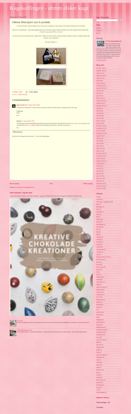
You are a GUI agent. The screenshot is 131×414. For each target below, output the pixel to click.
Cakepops (98, 237)
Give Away (20, 320)
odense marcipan (23, 94)
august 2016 (99, 78)
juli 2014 (98, 108)
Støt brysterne (100, 380)
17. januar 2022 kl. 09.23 (28, 121)
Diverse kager (100, 267)
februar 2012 (99, 178)
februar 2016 (99, 83)
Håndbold (98, 304)
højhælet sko (99, 299)
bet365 (71, 123)
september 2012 (100, 161)
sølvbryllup (99, 385)
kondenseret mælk (101, 329)
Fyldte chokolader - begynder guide (21, 192)
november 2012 (100, 156)
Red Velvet (99, 370)
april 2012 (99, 173)
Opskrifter (99, 30)
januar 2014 (99, 123)
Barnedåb (98, 212)
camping (98, 239)
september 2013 (100, 133)
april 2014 (99, 115)
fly (97, 272)
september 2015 (100, 88)
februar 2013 (99, 148)
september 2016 (100, 75)
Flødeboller (99, 277)
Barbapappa (99, 207)
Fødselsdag (99, 289)
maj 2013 (98, 141)
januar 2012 (99, 181)
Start (51, 183)
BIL (97, 217)
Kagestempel (99, 322)
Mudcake (98, 347)
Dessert (98, 262)
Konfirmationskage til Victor (24, 330)
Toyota (98, 387)
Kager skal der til (21, 105)
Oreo (97, 360)
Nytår (97, 352)
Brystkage (99, 227)
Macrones (98, 344)
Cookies (98, 244)
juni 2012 (98, 168)
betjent (98, 214)
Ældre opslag (88, 183)
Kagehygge (99, 319)
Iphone (98, 307)
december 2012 (100, 153)
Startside (98, 28)
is (17, 94)
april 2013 (99, 143)
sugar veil (98, 382)
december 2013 (100, 126)
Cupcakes (98, 252)
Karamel (98, 324)
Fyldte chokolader (101, 287)
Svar (18, 115)
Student (98, 377)
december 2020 (100, 68)
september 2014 (100, 105)
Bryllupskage (99, 224)
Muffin (98, 350)
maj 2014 (98, 113)
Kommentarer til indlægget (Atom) (25, 187)
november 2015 (100, 85)
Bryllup (98, 222)
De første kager (100, 259)
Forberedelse (99, 282)
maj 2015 (98, 93)
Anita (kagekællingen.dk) (114, 41)
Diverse (98, 264)
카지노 (80, 123)
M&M (98, 342)
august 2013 (99, 136)
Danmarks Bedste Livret (102, 257)
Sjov (97, 372)
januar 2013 (99, 151)
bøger (97, 232)
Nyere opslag (14, 183)
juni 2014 (98, 111)
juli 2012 (98, 166)
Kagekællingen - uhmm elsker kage (49, 8)
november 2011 (100, 186)
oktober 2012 (99, 158)
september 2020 (100, 70)
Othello (98, 362)
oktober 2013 (99, 131)
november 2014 (100, 100)
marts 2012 (99, 176)
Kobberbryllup (100, 327)
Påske (97, 367)
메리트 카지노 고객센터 (29, 125)
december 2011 (100, 183)
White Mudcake (100, 392)
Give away (99, 292)
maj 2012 (98, 171)
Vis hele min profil (101, 60)
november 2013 (100, 128)
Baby (97, 204)
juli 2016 (98, 80)
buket (97, 229)
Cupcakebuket (100, 249)
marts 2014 (99, 118)
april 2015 (99, 95)
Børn (97, 234)
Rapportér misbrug (102, 397)
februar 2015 (99, 98)
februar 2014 (99, 121)
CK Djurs (98, 242)
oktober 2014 (99, 103)
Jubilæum (98, 314)
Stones (98, 375)
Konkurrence (99, 334)
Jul (97, 317)
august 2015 (99, 90)
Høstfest (98, 302)
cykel (97, 254)
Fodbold (98, 279)
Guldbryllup (99, 294)
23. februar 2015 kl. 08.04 (33, 105)
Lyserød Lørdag (100, 339)
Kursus (98, 337)
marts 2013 (99, 146)
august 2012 (99, 163)
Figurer (98, 269)
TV (97, 390)
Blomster (98, 219)
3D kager (98, 199)
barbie (98, 209)
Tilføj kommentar (17, 132)
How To (98, 33)
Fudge (98, 284)
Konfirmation (99, 332)
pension (98, 365)
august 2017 (99, 73)
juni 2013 (98, 138)
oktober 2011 (99, 188)
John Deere (99, 312)
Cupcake (98, 247)
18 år (97, 196)
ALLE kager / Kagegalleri (103, 202)
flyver (97, 274)
